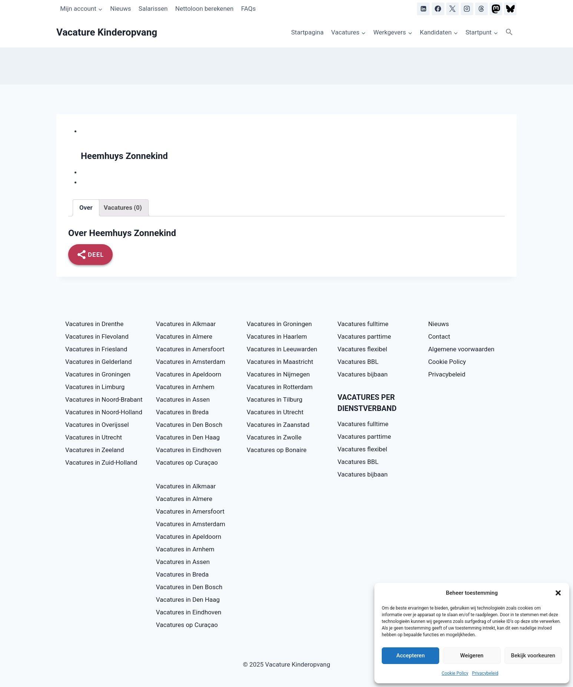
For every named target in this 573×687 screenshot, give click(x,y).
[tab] (86, 207)
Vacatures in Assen (183, 399)
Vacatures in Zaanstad (278, 424)
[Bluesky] (510, 9)
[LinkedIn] (423, 9)
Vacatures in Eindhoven (188, 450)
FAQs (248, 8)
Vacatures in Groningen (97, 374)
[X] (452, 9)
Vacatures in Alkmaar (186, 324)
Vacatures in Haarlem (277, 336)
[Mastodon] (496, 9)
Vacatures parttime (364, 336)
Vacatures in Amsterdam (190, 361)
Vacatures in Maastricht (280, 361)
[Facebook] (438, 9)
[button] (558, 593)
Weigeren (472, 655)
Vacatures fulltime (362, 324)
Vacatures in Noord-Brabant (104, 399)
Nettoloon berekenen (204, 8)
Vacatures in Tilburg (274, 399)
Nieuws (120, 8)
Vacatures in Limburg (95, 387)
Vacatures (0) (123, 207)
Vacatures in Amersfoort (190, 349)
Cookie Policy (455, 673)
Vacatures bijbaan (362, 374)
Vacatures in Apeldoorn (188, 374)
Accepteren (410, 655)
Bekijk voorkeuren (533, 655)
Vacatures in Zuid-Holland (101, 462)
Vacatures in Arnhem (185, 387)
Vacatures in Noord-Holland (103, 412)
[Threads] (481, 9)
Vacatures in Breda (182, 412)
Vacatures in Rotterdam (280, 387)
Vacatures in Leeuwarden (282, 349)
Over (86, 207)
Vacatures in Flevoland (97, 336)
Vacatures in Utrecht (93, 437)
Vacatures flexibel (362, 349)
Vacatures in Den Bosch (189, 424)
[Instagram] (467, 9)
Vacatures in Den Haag (188, 437)
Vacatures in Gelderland (98, 361)
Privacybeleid (485, 673)
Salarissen (153, 8)
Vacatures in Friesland (96, 349)
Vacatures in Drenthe (94, 324)
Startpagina (307, 32)
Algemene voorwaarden (461, 349)
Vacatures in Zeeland (94, 450)
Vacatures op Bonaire (277, 450)
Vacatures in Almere (184, 336)
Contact (439, 336)
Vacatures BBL (357, 361)
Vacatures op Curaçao (187, 462)
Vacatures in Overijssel (97, 424)
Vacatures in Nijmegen (278, 374)
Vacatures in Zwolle (274, 437)
